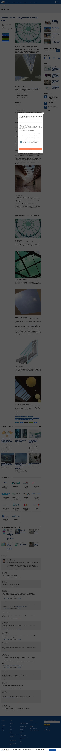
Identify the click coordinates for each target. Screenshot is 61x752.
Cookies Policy (3, 750)
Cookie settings (8, 750)
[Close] (43, 113)
